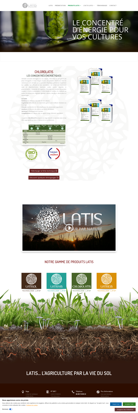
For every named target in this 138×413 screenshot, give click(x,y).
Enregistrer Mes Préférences (125, 409)
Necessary (5, 409)
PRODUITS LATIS (73, 5)
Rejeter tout (115, 404)
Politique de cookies (32, 405)
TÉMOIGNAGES (102, 5)
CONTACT (113, 5)
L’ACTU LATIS (88, 5)
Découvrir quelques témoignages (43, 177)
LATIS (51, 5)
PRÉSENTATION (60, 5)
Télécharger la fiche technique (43, 171)
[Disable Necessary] (10, 409)
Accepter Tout (129, 404)
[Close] (136, 398)
